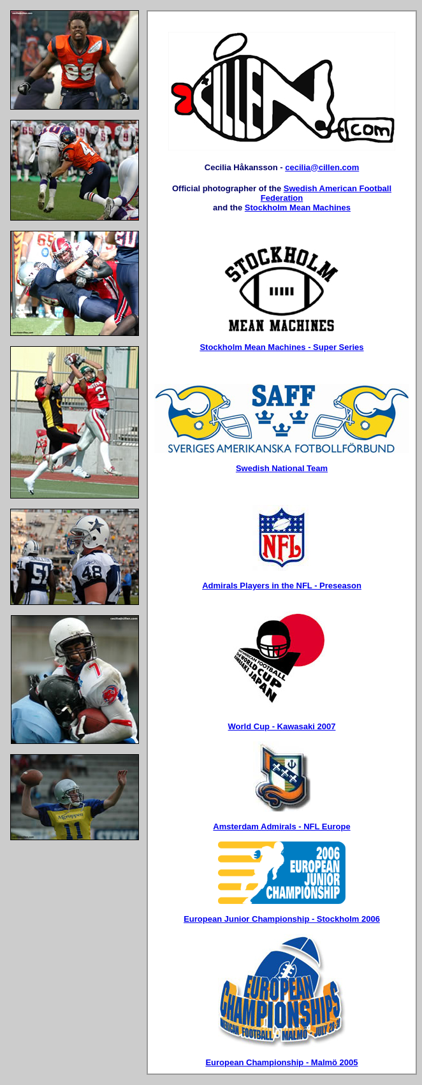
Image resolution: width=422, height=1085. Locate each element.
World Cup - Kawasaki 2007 (282, 726)
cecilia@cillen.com (322, 167)
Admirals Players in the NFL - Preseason (281, 585)
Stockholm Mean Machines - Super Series (281, 347)
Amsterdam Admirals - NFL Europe (281, 826)
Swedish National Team (282, 468)
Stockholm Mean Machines (298, 207)
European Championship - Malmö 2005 (281, 1062)
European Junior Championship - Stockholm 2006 (282, 919)
